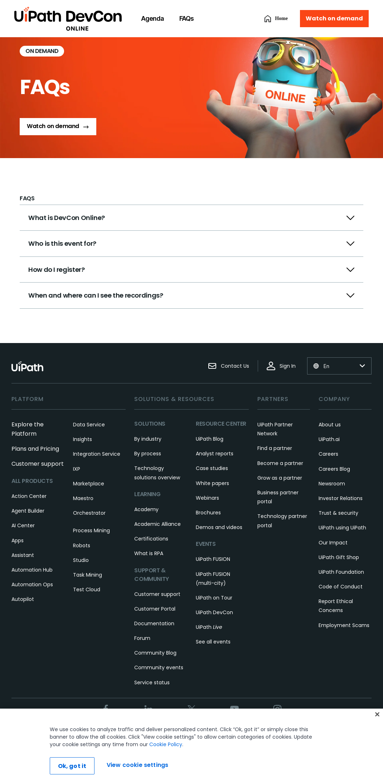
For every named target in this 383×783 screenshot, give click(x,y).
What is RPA (148, 553)
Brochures (208, 512)
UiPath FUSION (213, 559)
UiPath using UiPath (342, 527)
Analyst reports (214, 453)
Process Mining (91, 530)
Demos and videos (219, 527)
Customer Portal (154, 608)
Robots (81, 545)
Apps (17, 540)
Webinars (207, 497)
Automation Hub (32, 569)
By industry (147, 438)
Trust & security (338, 513)
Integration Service (96, 453)
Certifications (151, 538)
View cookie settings (137, 765)
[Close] (377, 714)
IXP (76, 469)
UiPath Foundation (341, 572)
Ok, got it (72, 766)
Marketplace (88, 483)
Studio (81, 560)
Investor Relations (341, 498)
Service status (152, 682)
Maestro (83, 498)
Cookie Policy (165, 744)
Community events (158, 667)
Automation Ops (32, 584)
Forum (142, 638)
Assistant (22, 555)
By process (147, 453)
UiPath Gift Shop (339, 557)
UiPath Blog (209, 438)
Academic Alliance (157, 524)
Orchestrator (89, 513)
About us (330, 424)
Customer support (37, 464)
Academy (146, 509)
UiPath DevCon (214, 612)
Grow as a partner (279, 477)
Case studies (212, 468)
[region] (191, 746)
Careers (328, 453)
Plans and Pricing (35, 449)
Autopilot (22, 599)
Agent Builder (27, 510)
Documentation (154, 623)
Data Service (89, 424)
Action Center (29, 496)
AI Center (23, 525)
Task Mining (87, 574)
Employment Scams (344, 625)
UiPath (209, 627)
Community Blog (155, 652)
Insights (82, 439)
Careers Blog (334, 469)
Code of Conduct (341, 586)
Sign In (281, 366)
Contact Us (228, 366)
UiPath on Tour (214, 597)
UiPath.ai (329, 439)
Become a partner (280, 463)
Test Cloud (86, 589)
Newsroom (332, 483)
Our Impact (333, 542)
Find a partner (274, 448)
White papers (212, 483)
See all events (213, 641)
